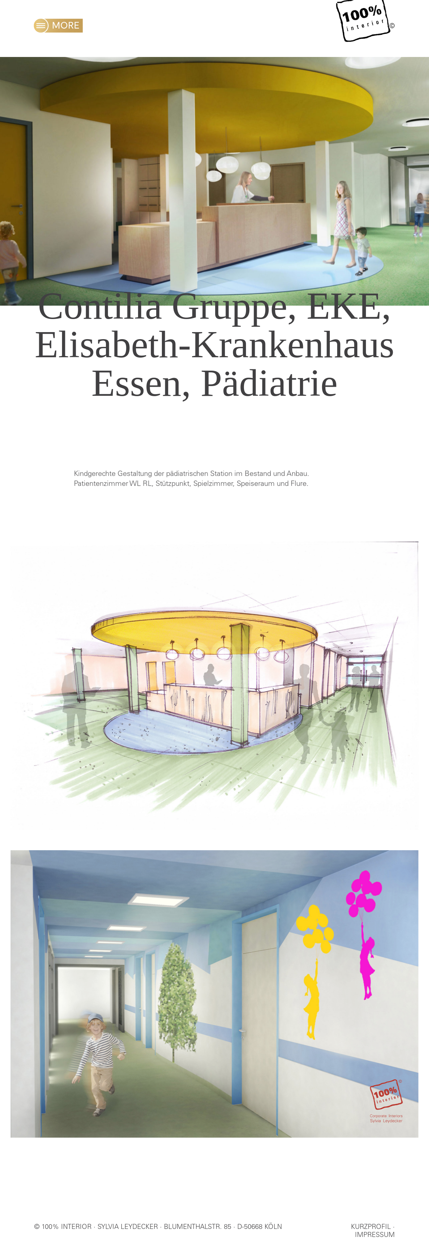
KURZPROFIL (371, 1227)
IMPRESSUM (375, 1235)
